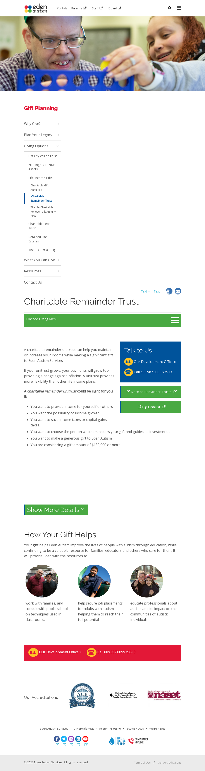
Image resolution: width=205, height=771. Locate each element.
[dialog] (170, 292)
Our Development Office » (150, 361)
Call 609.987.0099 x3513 (148, 372)
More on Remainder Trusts (151, 391)
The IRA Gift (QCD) (41, 250)
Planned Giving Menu (41, 319)
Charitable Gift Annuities (39, 188)
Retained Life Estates (37, 239)
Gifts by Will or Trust (42, 156)
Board (112, 8)
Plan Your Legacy (38, 134)
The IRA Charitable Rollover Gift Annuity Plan (43, 211)
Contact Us (33, 282)
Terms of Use (142, 762)
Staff (95, 8)
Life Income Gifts (40, 178)
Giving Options (36, 146)
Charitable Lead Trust (39, 226)
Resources (32, 271)
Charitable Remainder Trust (41, 199)
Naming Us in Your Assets (41, 167)
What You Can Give (39, 260)
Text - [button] (158, 291)
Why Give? (32, 123)
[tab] (102, 510)
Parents (76, 8)
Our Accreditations (169, 762)
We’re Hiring (157, 729)
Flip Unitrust (151, 407)
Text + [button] (145, 291)
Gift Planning (41, 108)
